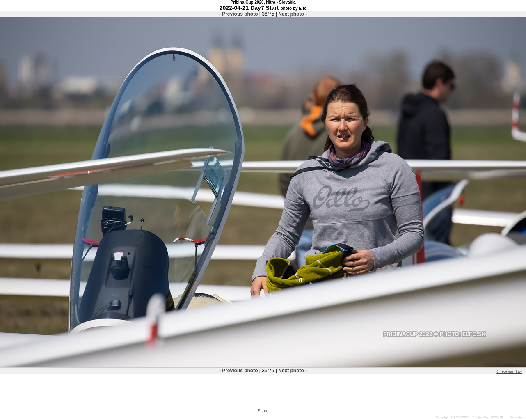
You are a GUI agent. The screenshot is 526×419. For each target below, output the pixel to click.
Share (263, 411)
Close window (509, 371)
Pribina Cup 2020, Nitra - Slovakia (497, 417)
